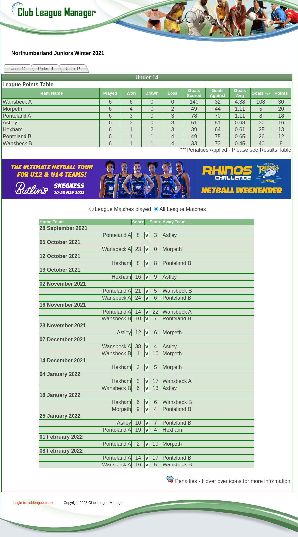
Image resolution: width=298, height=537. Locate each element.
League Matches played (123, 209)
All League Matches (182, 209)
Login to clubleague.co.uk (33, 503)
